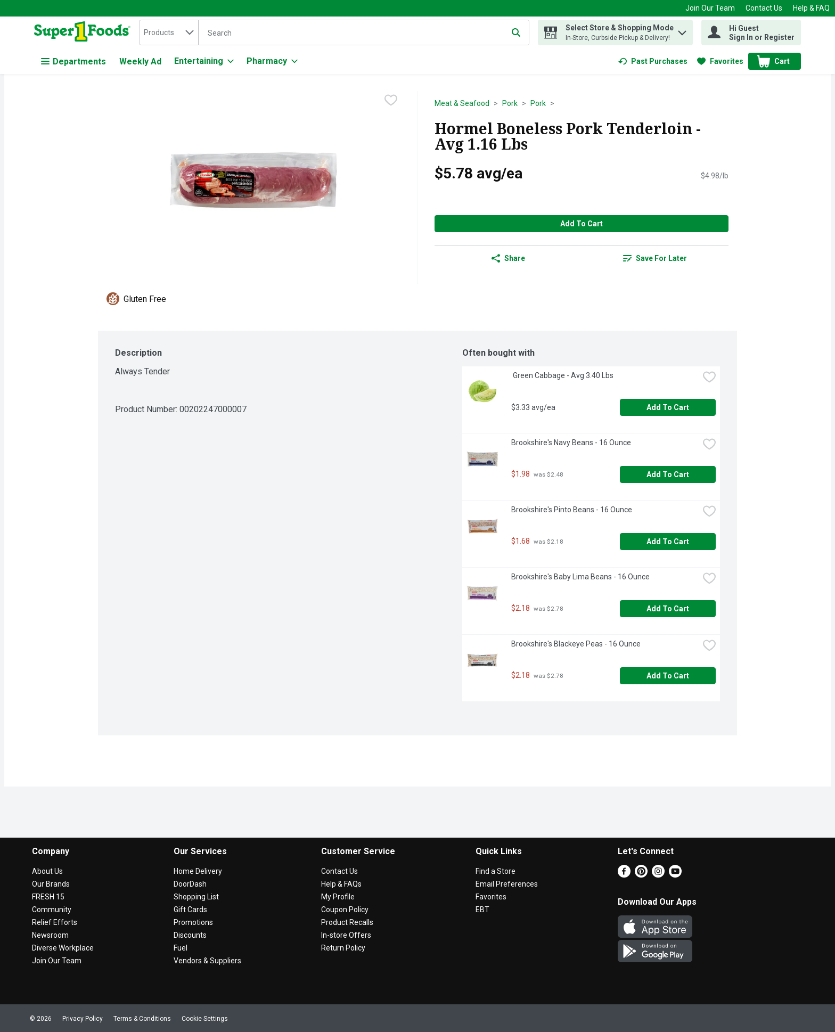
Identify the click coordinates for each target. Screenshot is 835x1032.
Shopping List (196, 896)
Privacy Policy (82, 1018)
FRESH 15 (48, 896)
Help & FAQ (811, 8)
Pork (510, 103)
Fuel (180, 948)
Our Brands (51, 884)
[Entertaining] (204, 61)
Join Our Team (710, 8)
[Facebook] (624, 875)
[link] (652, 61)
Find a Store (495, 871)
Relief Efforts (54, 922)
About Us (47, 871)
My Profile (338, 896)
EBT (482, 909)
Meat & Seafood (462, 103)
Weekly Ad (140, 61)
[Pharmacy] (272, 61)
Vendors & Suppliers (207, 960)
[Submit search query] (516, 32)
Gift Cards (190, 909)
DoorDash (190, 884)
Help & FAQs (341, 884)
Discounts (190, 935)
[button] (682, 30)
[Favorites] (720, 61)
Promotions (193, 922)
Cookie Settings (205, 1018)
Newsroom (50, 935)
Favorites (491, 896)
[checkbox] (390, 100)
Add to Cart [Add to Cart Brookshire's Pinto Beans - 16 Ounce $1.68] (667, 541)
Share (508, 258)
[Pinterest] (641, 875)
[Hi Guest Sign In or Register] (751, 32)
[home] (84, 32)
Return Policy (343, 948)
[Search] (364, 33)
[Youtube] (675, 875)
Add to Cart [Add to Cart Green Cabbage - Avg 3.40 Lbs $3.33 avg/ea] (667, 407)
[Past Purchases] (652, 61)
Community (51, 909)
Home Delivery (198, 871)
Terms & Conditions (142, 1018)
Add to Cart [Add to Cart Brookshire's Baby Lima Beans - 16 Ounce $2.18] (667, 608)
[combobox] (169, 32)
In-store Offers (346, 935)
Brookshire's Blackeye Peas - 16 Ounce (576, 644)
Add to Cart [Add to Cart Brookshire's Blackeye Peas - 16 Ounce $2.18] (667, 675)
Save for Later (655, 258)
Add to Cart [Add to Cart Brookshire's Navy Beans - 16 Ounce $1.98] (667, 474)
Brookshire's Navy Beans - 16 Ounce (571, 442)
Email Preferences (507, 884)
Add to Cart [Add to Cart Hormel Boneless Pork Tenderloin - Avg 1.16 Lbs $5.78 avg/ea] (581, 223)
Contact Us (764, 8)
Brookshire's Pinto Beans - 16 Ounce (571, 509)
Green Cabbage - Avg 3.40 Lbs (562, 375)
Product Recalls (347, 922)
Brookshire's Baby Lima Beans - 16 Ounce (580, 576)
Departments (73, 61)
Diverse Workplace (63, 948)
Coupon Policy (345, 909)
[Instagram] (658, 875)
